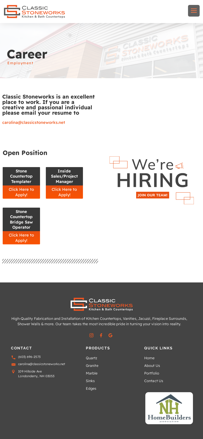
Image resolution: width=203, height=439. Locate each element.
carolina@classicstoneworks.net (33, 122)
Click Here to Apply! (21, 192)
